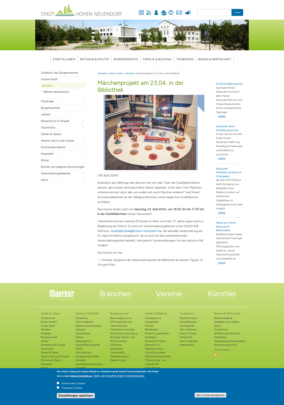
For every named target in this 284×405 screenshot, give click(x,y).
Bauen (217, 325)
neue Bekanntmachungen (89, 364)
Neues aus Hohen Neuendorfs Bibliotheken (226, 226)
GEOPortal (115, 344)
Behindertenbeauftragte (157, 356)
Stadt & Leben (64, 59)
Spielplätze (151, 337)
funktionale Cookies (73, 385)
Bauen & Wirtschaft (214, 59)
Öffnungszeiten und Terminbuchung (121, 323)
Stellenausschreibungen (88, 325)
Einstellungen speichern (75, 397)
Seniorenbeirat (152, 367)
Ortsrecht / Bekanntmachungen (86, 369)
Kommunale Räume (53, 147)
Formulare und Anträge (122, 329)
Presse (187, 10)
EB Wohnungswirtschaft (227, 333)
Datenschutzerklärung (81, 378)
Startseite (102, 73)
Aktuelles (47, 85)
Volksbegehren (83, 341)
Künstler (222, 293)
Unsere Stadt (49, 79)
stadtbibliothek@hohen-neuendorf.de (136, 231)
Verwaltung (81, 318)
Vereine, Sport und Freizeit (57, 140)
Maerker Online (118, 360)
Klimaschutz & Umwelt (55, 121)
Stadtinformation (188, 318)
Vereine (169, 293)
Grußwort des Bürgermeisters (59, 72)
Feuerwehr (47, 153)
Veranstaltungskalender (55, 173)
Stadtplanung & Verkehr (227, 321)
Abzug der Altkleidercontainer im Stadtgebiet (228, 172)
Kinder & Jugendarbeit (157, 333)
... (221, 116)
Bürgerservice (126, 59)
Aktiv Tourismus (188, 329)
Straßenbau (220, 337)
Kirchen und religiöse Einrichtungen (62, 167)
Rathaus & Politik (94, 59)
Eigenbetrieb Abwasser (87, 344)
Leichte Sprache (163, 10)
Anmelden (156, 10)
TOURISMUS (185, 59)
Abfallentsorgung (119, 356)
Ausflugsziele (186, 325)
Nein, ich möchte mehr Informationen (118, 378)
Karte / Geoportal (188, 341)
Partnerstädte (186, 344)
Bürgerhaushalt (50, 108)
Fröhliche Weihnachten (229, 83)
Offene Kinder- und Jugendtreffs (155, 362)
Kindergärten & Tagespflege (153, 320)
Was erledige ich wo (121, 318)
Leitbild (45, 114)
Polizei (45, 160)
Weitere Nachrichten (56, 92)
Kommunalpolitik (84, 321)
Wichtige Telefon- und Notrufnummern (122, 339)
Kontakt (179, 10)
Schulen (149, 325)
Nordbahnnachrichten (87, 356)
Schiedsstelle (117, 352)
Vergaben (80, 329)
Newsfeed (148, 10)
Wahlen (79, 337)
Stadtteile (47, 101)
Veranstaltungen (188, 321)
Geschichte (48, 127)
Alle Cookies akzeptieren (210, 397)
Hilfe (171, 10)
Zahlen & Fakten (51, 134)
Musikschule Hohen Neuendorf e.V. (155, 343)
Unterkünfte (185, 337)
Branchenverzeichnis (225, 344)
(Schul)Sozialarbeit (155, 352)
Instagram (141, 10)
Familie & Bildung (157, 59)
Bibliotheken (151, 329)
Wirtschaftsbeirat (223, 318)
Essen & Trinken (187, 333)
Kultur (44, 180)
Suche (237, 12)
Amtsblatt (80, 360)
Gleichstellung (83, 352)
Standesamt (116, 348)
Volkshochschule (154, 348)
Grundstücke (221, 329)
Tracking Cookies (71, 390)
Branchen (115, 293)
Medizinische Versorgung (123, 333)
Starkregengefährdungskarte (228, 341)
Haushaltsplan (83, 333)
